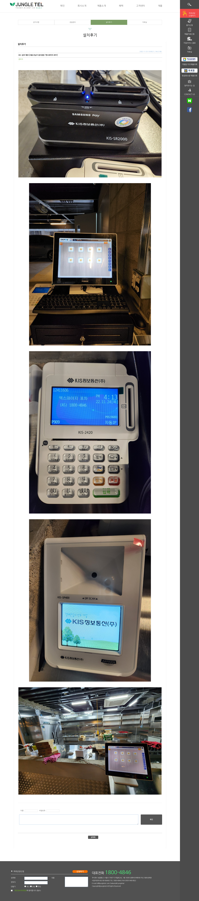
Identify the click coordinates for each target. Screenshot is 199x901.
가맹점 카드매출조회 (189, 64)
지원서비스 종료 (190, 43)
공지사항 (36, 22)
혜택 (121, 6)
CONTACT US (189, 94)
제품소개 (101, 6)
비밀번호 (42, 810)
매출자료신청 (189, 34)
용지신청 (189, 25)
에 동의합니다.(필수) (27, 890)
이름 (21, 810)
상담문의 (73, 22)
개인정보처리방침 (20, 890)
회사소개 (82, 6)
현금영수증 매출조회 (189, 76)
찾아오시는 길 (189, 85)
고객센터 (140, 6)
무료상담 (192, 14)
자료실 (144, 22)
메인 (62, 6)
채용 (160, 6)
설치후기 (109, 22)
